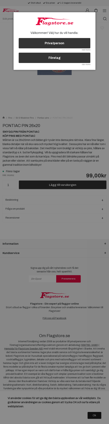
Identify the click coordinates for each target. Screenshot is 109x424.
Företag (54, 58)
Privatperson (54, 43)
